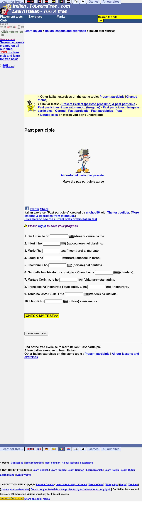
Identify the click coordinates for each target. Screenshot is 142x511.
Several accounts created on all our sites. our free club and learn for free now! (12, 51)
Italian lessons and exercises (65, 30)
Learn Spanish (94, 470)
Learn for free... (12, 449)
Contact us (17, 462)
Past (119, 110)
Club (3, 20)
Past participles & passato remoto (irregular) (69, 107)
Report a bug (8, 67)
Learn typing (23, 474)
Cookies (133, 484)
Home (5, 65)
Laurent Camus (45, 484)
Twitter (34, 209)
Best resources (34, 462)
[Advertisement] (83, 59)
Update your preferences (15, 489)
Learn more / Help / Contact (71, 484)
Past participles (114, 107)
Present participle (112, 96)
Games (94, 449)
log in (42, 226)
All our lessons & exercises (77, 462)
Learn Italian (33, 30)
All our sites (110, 449)
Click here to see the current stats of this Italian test (60, 219)
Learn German (76, 470)
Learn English (41, 470)
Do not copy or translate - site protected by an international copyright (70, 489)
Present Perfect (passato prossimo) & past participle (98, 104)
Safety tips (112, 484)
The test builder (118, 212)
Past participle (78, 110)
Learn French (58, 470)
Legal (123, 484)
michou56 (93, 212)
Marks (61, 16)
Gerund (60, 110)
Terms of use (96, 484)
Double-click (49, 114)
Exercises (35, 16)
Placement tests (11, 16)
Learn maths (7, 474)
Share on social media (37, 498)
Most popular (52, 462)
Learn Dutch (128, 470)
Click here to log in (12, 33)
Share (44, 209)
